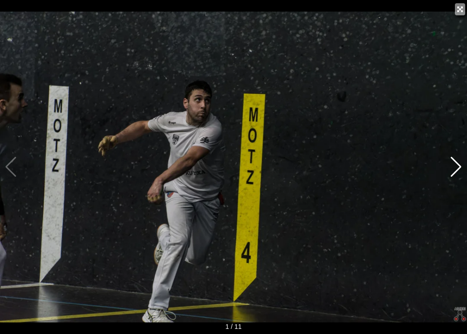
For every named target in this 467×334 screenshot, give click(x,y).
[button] (456, 167)
